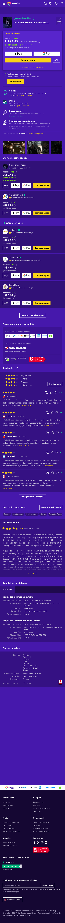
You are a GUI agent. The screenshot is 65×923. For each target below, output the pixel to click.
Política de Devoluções (11, 831)
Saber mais (32, 573)
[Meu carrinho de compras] (56, 3)
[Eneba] (13, 4)
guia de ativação (23, 106)
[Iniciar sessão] (62, 3)
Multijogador (31, 514)
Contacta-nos (8, 805)
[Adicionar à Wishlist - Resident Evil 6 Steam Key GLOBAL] (59, 21)
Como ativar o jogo (10, 825)
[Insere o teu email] (22, 885)
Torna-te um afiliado (40, 828)
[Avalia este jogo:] (11, 528)
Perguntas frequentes (11, 822)
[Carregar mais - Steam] (5, 102)
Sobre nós (6, 802)
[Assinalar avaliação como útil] (51, 392)
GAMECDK (13, 258)
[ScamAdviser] (15, 348)
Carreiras (6, 808)
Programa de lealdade (41, 808)
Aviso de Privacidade (52, 889)
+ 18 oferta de (32, 68)
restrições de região (24, 95)
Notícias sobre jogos (41, 822)
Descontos (37, 811)
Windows (27, 683)
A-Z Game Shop (16, 195)
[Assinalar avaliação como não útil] (56, 392)
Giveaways (37, 825)
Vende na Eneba (9, 842)
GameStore (14, 285)
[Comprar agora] (18, 54)
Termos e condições (45, 913)
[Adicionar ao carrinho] (56, 60)
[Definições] (12, 899)
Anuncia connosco (10, 845)
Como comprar (39, 802)
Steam (26, 103)
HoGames (13, 230)
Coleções (36, 805)
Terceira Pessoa (56, 514)
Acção (7, 514)
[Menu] (3, 3)
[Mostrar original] (46, 392)
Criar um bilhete (8, 828)
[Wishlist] (51, 3)
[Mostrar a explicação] (32, 198)
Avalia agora (55, 384)
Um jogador (18, 514)
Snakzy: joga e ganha (41, 831)
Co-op (43, 514)
